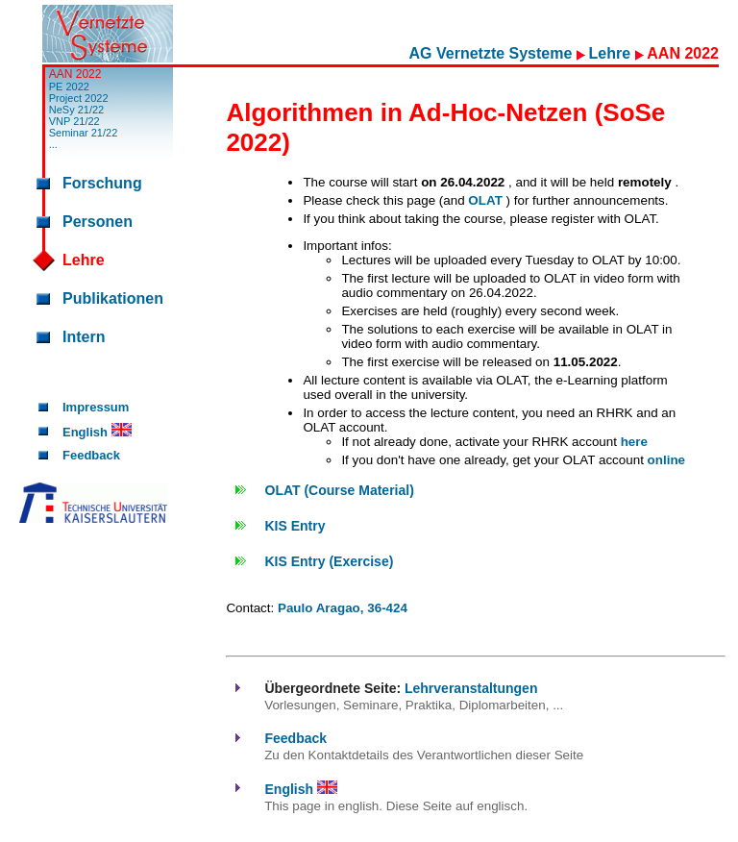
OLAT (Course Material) (339, 490)
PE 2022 (69, 86)
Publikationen (112, 298)
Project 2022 (79, 98)
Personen (97, 221)
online (666, 460)
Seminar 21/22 (83, 132)
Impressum (95, 407)
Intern (83, 337)
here (634, 441)
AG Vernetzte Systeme (493, 53)
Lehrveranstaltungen (471, 688)
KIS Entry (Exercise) (329, 561)
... (53, 144)
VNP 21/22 (74, 121)
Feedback (91, 455)
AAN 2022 (75, 74)
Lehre (612, 53)
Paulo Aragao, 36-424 (342, 608)
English (97, 432)
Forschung (102, 183)
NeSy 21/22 (76, 109)
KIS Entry (295, 525)
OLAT (486, 200)
